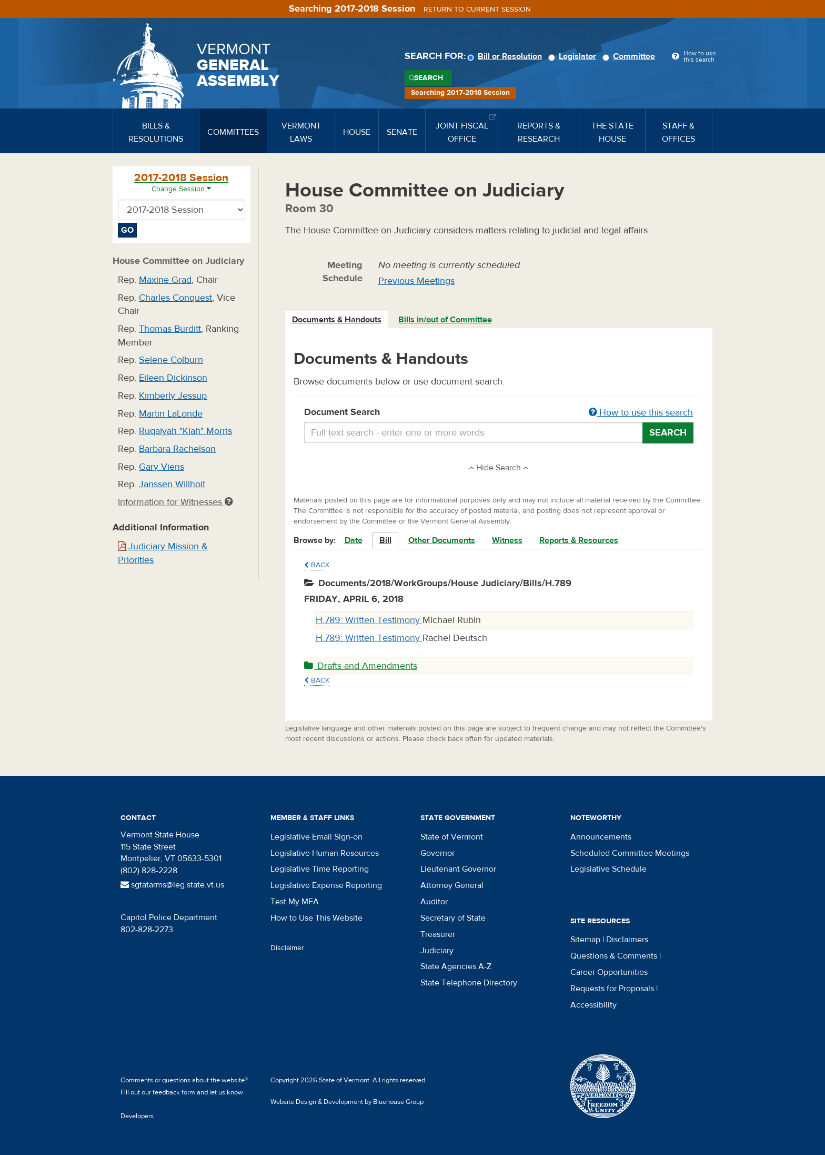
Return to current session (477, 9)
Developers (137, 1116)
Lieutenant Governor (458, 869)
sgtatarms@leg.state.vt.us (172, 885)
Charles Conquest (175, 298)
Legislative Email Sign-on (316, 837)
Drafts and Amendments (360, 666)
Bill (385, 540)
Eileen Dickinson (173, 378)
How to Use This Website (316, 918)
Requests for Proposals (612, 988)
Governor (437, 853)
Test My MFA (294, 901)
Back (316, 565)
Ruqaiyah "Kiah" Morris (185, 431)
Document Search (499, 413)
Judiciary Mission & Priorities (163, 553)
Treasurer (437, 934)
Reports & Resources (578, 540)
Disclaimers (627, 939)
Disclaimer (287, 948)
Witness (507, 540)
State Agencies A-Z (455, 966)
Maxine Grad (165, 280)
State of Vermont (451, 837)
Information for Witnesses (175, 502)
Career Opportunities (609, 972)
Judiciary (437, 950)
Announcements (600, 837)
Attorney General (452, 885)
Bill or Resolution (506, 56)
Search (428, 78)
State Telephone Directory (468, 983)
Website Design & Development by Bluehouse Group (347, 1102)
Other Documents (441, 540)
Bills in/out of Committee (445, 319)
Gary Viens (161, 467)
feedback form (174, 1092)
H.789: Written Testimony (369, 620)
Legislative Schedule (608, 869)
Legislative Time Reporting (319, 869)
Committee (630, 56)
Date (354, 540)
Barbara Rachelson (177, 449)
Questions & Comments (613, 956)
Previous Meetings (416, 281)
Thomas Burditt (170, 329)
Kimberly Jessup (173, 396)
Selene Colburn (171, 360)
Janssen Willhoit (172, 484)
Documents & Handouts (336, 319)
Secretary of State (453, 918)
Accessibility (593, 1005)
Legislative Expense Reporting (326, 885)
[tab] (337, 320)
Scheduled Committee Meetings (629, 853)
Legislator (573, 56)
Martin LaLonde (171, 414)
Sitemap (585, 939)
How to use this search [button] (641, 413)
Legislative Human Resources (324, 853)
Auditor (434, 901)
